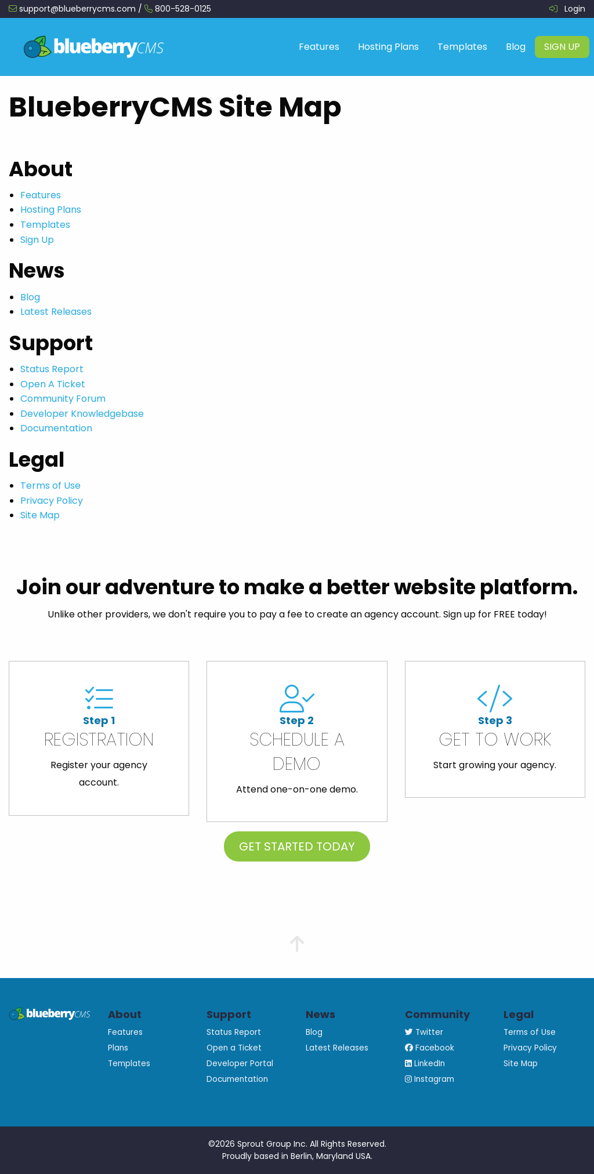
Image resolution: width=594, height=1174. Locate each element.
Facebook (429, 1047)
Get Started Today (297, 846)
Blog (516, 46)
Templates (462, 46)
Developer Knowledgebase (82, 413)
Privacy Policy (51, 500)
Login (574, 8)
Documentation (56, 428)
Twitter (424, 1032)
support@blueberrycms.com (77, 8)
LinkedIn (425, 1063)
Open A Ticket (52, 384)
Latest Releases (56, 311)
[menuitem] (319, 47)
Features (319, 46)
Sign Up (562, 46)
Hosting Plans (388, 46)
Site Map (40, 515)
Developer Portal (240, 1063)
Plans (118, 1047)
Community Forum (63, 398)
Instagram (429, 1079)
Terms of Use (50, 485)
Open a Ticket (234, 1047)
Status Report (52, 369)
